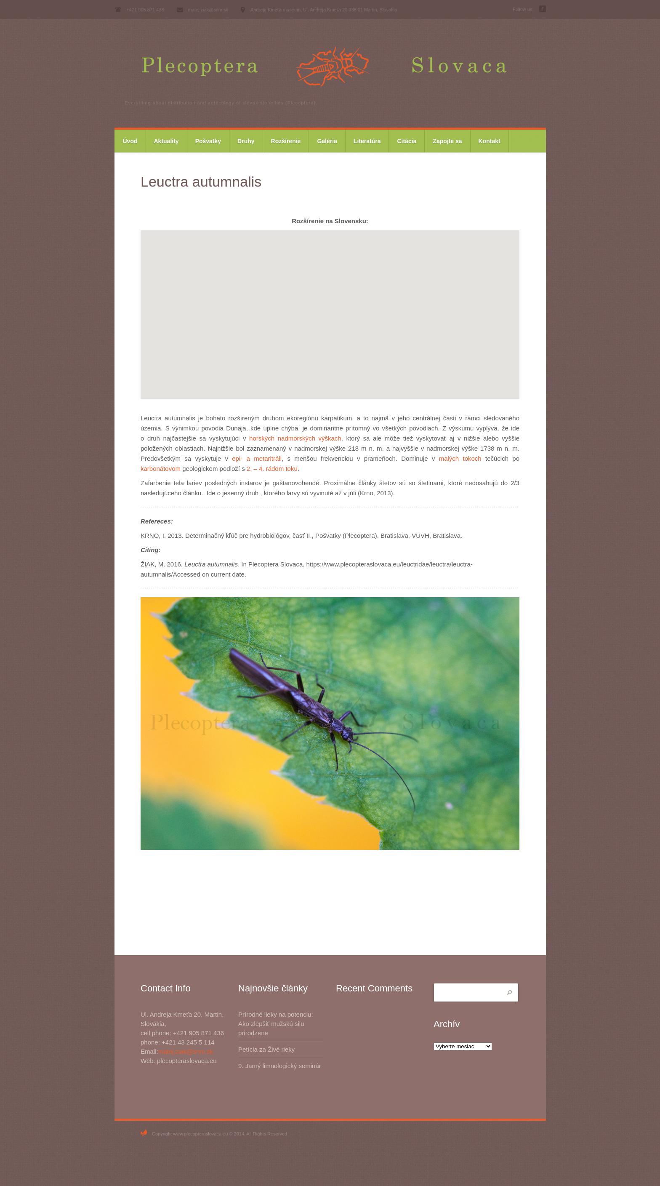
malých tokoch (460, 458)
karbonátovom (161, 468)
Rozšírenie (286, 141)
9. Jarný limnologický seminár (279, 1065)
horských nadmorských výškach (295, 438)
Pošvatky (208, 141)
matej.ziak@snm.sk (185, 1051)
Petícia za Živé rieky (266, 1049)
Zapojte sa (447, 141)
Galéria (327, 141)
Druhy (245, 141)
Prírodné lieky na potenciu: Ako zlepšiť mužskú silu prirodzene (275, 1023)
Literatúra (367, 141)
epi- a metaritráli (257, 458)
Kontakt (489, 141)
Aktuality (166, 141)
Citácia (406, 141)
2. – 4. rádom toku (272, 468)
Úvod (130, 141)
